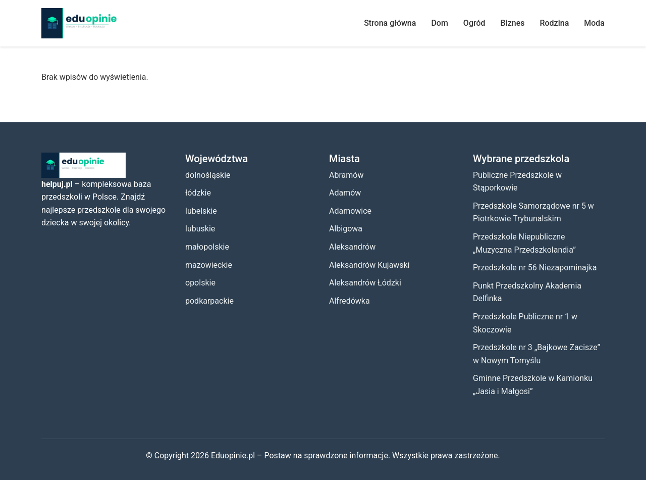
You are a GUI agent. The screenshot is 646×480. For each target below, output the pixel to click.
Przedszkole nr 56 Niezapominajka (535, 267)
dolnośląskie (208, 175)
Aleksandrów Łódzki (365, 282)
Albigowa (345, 228)
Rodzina (554, 23)
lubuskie (200, 228)
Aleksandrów (352, 247)
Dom (439, 23)
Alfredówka (349, 301)
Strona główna (390, 23)
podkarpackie (209, 301)
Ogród (474, 23)
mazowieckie (208, 265)
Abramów (346, 175)
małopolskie (207, 247)
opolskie (200, 282)
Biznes (513, 23)
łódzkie (198, 193)
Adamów (345, 193)
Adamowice (350, 211)
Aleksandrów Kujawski (369, 265)
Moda (594, 23)
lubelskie (201, 211)
